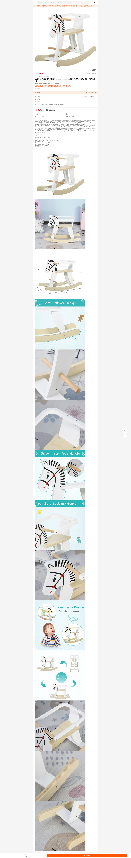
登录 (93, 2)
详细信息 (39, 110)
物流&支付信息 (50, 110)
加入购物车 (87, 855)
